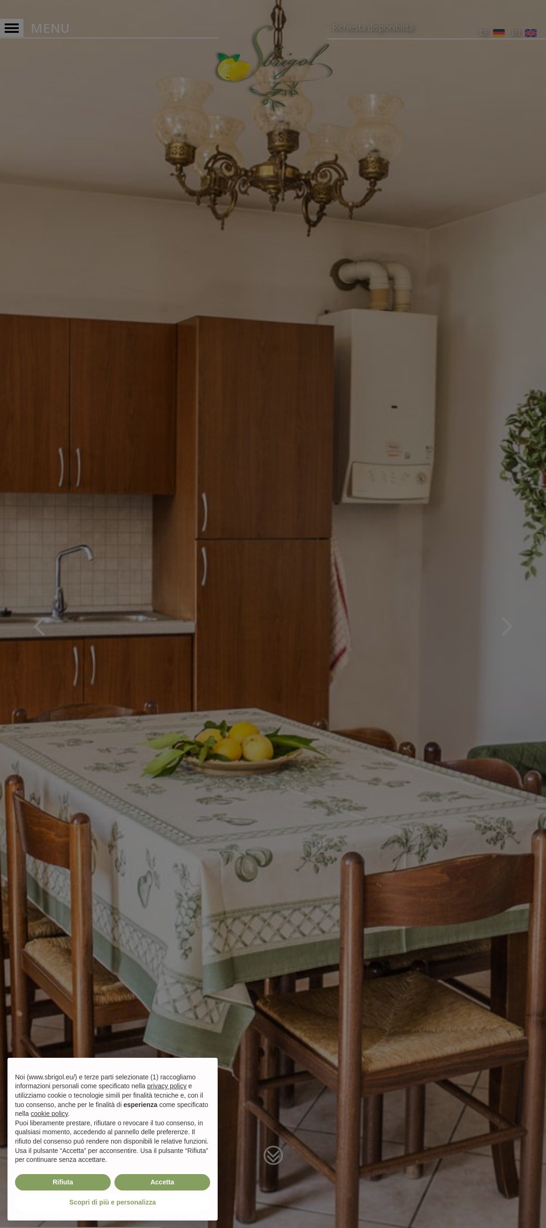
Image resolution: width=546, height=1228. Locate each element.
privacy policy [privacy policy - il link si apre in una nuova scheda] (167, 1086)
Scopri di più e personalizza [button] (112, 1202)
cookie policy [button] (49, 1113)
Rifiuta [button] (63, 1182)
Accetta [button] (162, 1182)
